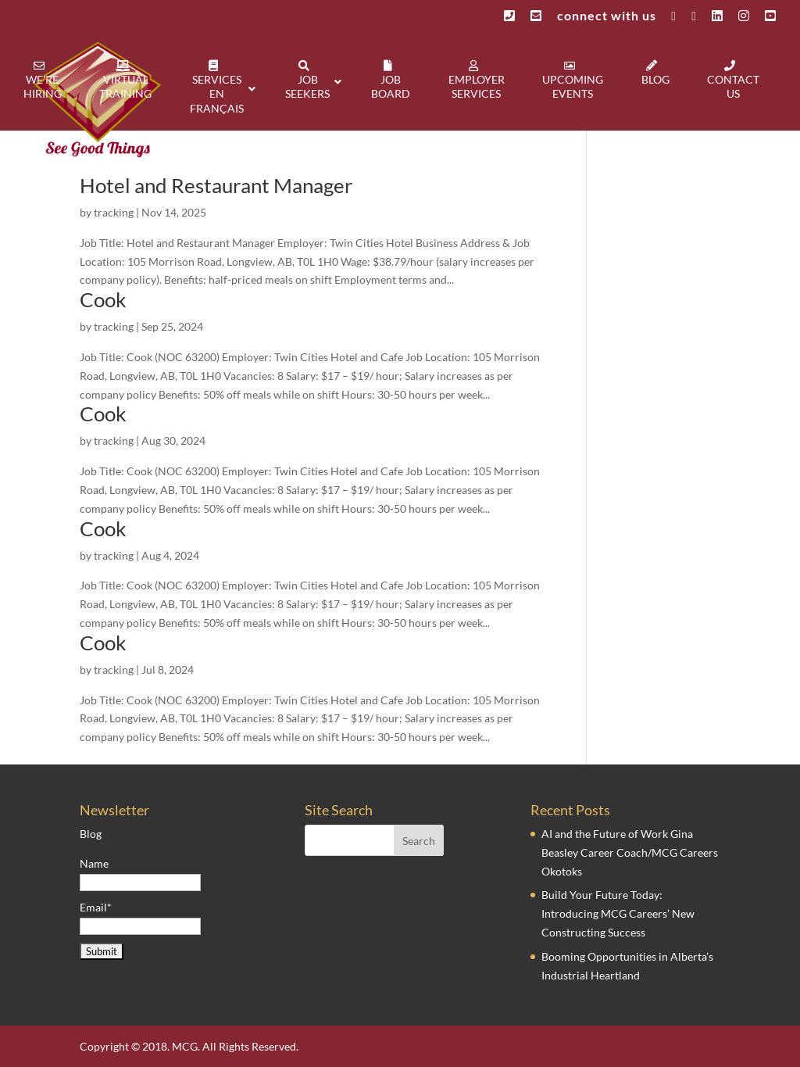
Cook (103, 299)
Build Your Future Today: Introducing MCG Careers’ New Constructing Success (618, 913)
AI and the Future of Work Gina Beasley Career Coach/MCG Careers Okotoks (629, 852)
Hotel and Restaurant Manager (216, 185)
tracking (114, 212)
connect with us (606, 16)
